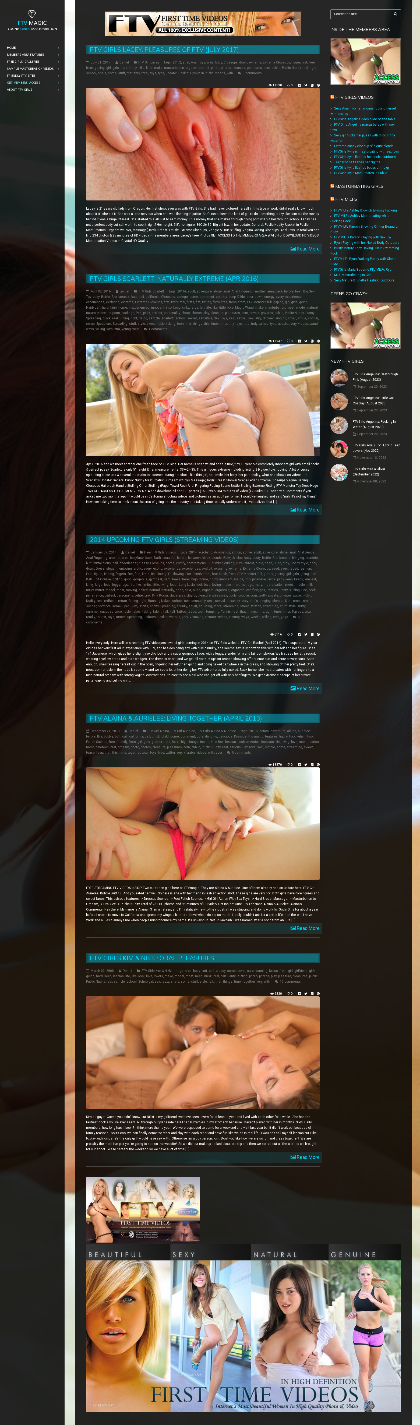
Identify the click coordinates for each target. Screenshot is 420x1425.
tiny (231, 324)
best (298, 291)
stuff (121, 73)
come (193, 297)
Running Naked (159, 601)
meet (291, 307)
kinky (185, 307)
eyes (284, 568)
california (153, 297)
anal (186, 62)
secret (192, 318)
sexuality (254, 318)
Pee (139, 313)
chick (156, 736)
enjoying (125, 568)
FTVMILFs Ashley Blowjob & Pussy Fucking (365, 210)
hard (124, 68)
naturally (92, 313)
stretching (270, 606)
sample (154, 318)
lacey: (133, 68)
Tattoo (181, 611)
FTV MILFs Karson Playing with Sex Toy (362, 237)
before (289, 291)
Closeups (231, 62)
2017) (176, 62)
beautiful (169, 558)
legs (125, 585)
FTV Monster (256, 302)
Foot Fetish (193, 574)
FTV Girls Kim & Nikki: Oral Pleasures (152, 958)
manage (247, 585)
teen (180, 324)
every (280, 297)
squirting (205, 606)
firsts (190, 302)
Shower (268, 318)
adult (191, 291)
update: (171, 73)
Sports (143, 606)
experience (293, 297)
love (230, 307)
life (208, 307)
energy (269, 297)
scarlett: (167, 318)
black (206, 558)
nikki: (208, 976)
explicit (207, 568)
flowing (178, 574)
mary (258, 585)
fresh (233, 302)
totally (90, 617)
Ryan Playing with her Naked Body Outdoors (366, 243)
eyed (275, 568)
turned (264, 324)
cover (241, 971)
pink (147, 595)
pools (233, 595)
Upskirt (183, 73)
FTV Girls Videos (354, 97)
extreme (255, 62)
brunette (312, 558)
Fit (170, 574)
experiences (95, 302)
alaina (291, 731)
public (276, 68)
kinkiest (310, 579)
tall (172, 611)
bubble (108, 736)
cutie (259, 563)
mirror (99, 590)
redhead (110, 601)
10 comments (290, 981)
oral (113, 747)
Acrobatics (222, 552)
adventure (204, 291)
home (122, 307)
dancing (211, 736)
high (113, 307)
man (235, 585)
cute (239, 563)
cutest (249, 563)
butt (134, 297)
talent (157, 611)
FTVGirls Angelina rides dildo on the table (364, 119)
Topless (297, 611)
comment (207, 297)
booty (256, 558)
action (236, 552)
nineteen (102, 747)
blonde (217, 558)
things (197, 324)
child (165, 736)
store (217, 606)
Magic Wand (244, 307)
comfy (180, 563)
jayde (271, 579)
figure (296, 62)
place (174, 595)
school (91, 73)
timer (223, 324)
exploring (112, 302)
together (134, 752)
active (247, 552)
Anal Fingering (242, 291)
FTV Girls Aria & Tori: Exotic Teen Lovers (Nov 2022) (376, 448)
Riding (124, 318)
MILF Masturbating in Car (352, 275)
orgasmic (222, 590)
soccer (313, 318)
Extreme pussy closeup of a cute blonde (364, 146)
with (230, 73)
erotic (137, 568)
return (122, 601)
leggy (116, 585)
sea (187, 601)
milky (90, 590)
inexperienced (139, 307)
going (303, 302)
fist (198, 302)
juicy (280, 579)
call (115, 563)
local (173, 585)
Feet (89, 574)
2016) (181, 291)
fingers (121, 574)
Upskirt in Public (202, 73)
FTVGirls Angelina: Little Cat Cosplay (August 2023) (373, 400)
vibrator (210, 617)
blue (240, 558)
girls (115, 68)
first (304, 62)
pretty (263, 595)
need (179, 590)
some (112, 73)
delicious (225, 736)
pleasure (239, 68)
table (161, 324)
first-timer (178, 302)
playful (191, 595)
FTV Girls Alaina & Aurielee (216, 731)
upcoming (134, 617)
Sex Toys (220, 318)
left (202, 307)
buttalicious (102, 563)
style (141, 324)
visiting (234, 617)
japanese (259, 579)
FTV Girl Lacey (148, 62)
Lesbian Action (249, 742)
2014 (193, 552)
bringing (298, 558)
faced (294, 568)
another (260, 291)
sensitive (205, 318)
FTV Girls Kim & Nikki (157, 971)
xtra (117, 329)
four (215, 574)
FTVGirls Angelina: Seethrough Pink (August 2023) (375, 377)
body (218, 62)
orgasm (191, 68)
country (221, 297)
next (103, 313)
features (271, 736)
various (174, 617)
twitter (170, 752)
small (292, 318)
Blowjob (229, 558)
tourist (101, 617)
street (244, 606)
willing (100, 329)
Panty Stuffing (290, 590)
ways (90, 329)
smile (302, 318)
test (235, 611)
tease (192, 611)
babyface (137, 558)
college (182, 297)
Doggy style (299, 563)
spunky (182, 606)
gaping (100, 68)
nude (196, 590)
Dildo (241, 297)
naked (143, 590)
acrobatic (205, 552)
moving (131, 590)
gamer (268, 574)
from (89, 68)
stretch (255, 606)
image (194, 742)
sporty (154, 606)
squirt (193, 606)
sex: (232, 318)
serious (235, 747)
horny (214, 579)
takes (136, 611)
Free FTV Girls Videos (160, 552)
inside (238, 579)
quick (107, 318)
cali (141, 297)
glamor (157, 742)
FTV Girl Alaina (158, 731)
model (301, 307)
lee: (221, 742)
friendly (122, 742)
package (128, 313)
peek (146, 313)
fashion (305, 568)
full (269, 302)
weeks (255, 617)
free (312, 62)
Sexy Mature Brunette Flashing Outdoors (364, 280)
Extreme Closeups (276, 62)
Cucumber (215, 563)
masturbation (174, 68)
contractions (196, 563)
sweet (151, 324)
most (120, 590)
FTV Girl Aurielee (183, 731)
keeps (298, 579)
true (246, 324)
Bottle (105, 297)
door (249, 297)
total (145, 73)
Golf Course (102, 579)
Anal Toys (198, 62)
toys (153, 73)
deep (232, 297)
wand (314, 324)
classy (144, 563)
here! (186, 579)
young (126, 329)
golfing (117, 579)
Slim (288, 601)
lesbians (267, 742)
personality (172, 313)
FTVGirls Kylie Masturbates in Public (360, 173)
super (104, 611)
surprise (116, 611)
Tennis (226, 611)
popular (243, 595)
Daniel (124, 62)
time (214, 324)
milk (309, 585)
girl (108, 68)
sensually (198, 601)
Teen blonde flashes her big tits (357, 162)
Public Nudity (291, 68)
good (128, 579)
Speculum (103, 324)
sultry (301, 606)
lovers (158, 976)
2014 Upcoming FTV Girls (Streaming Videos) (164, 540)
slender (277, 601)
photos (226, 68)
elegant (112, 568)
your (135, 329)
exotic (157, 568)
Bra (114, 297)
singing (280, 318)
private (255, 313)
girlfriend (301, 971)
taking (170, 324)
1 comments (158, 329)
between (194, 558)
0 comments (252, 73)
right (313, 68)
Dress (100, 568)
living (164, 585)
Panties (272, 590)
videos (220, 73)
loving (216, 585)
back (279, 291)
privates (267, 313)
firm (130, 574)
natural (312, 307)
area (210, 62)
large (194, 307)
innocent (157, 307)
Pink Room (160, 595)
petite (139, 595)
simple (270, 747)
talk (166, 611)
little (149, 68)
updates (150, 617)
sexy (244, 601)
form (216, 302)
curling (229, 563)
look (199, 585)
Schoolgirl (145, 981)
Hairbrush (93, 307)
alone (217, 291)
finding (109, 574)
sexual (241, 318)
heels (176, 579)
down (243, 62)
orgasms (238, 590)
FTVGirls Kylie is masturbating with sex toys (366, 151)
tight (269, 611)
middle (300, 585)
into (169, 307)
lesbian (230, 742)
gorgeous (140, 579)
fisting (206, 302)
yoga (284, 617)
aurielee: (304, 731)
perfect (204, 68)
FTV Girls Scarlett (151, 291)
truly (254, 324)
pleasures (254, 68)
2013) (253, 731)
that (130, 73)
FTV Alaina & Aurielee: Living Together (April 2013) (176, 718)
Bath (157, 558)
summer (92, 611)
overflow (252, 590)
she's (102, 73)
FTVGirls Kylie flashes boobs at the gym (363, 168)
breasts (124, 297)
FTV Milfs (346, 199)
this (137, 73)
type (161, 73)
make (158, 68)
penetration (94, 595)
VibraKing (196, 617)
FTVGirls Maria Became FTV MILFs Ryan (363, 269)
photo (215, 68)
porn (267, 68)
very (294, 324)
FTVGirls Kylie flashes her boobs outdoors (365, 157)
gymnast (155, 579)
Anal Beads (306, 552)
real (305, 68)
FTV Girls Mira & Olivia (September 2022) (369, 471)
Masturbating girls (359, 186)
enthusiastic (254, 736)
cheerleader (128, 563)
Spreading (120, 324)
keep (176, 307)
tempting (212, 611)
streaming (230, 606)
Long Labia (187, 585)
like (141, 68)
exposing (220, 568)
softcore (104, 606)
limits (147, 585)
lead (107, 585)
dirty (286, 563)
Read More (308, 249)
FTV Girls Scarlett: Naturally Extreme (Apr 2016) (174, 279)
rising (143, 318)
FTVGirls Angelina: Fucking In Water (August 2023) (374, 424)
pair (262, 590)
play (206, 313)
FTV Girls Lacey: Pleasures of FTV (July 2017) (164, 50)
